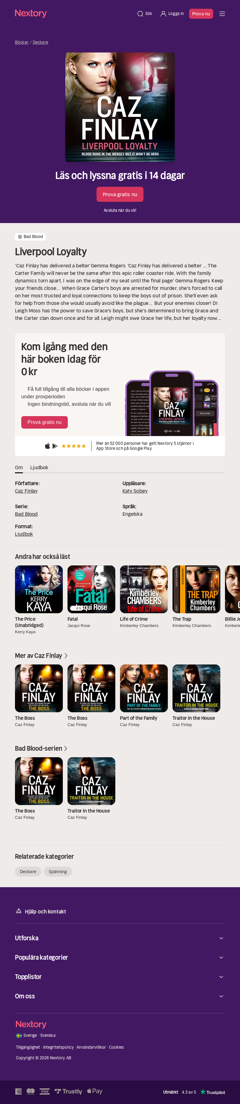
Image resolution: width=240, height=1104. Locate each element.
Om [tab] (19, 467)
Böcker (21, 42)
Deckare (40, 42)
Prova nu (201, 14)
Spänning (58, 871)
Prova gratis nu (120, 194)
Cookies (116, 1047)
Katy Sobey (135, 491)
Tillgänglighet (28, 1047)
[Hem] (74, 13)
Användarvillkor (91, 1047)
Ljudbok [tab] (39, 467)
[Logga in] (172, 13)
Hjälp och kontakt (40, 911)
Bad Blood (26, 514)
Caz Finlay (26, 491)
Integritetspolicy (58, 1047)
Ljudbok (24, 534)
